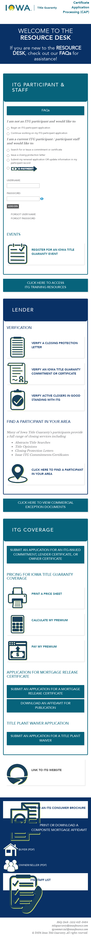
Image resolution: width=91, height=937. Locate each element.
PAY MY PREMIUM (44, 646)
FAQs (65, 53)
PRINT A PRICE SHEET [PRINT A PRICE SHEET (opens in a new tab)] (47, 594)
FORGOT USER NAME (23, 214)
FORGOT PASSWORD (23, 218)
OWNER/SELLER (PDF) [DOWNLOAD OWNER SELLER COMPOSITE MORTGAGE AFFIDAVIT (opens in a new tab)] (33, 865)
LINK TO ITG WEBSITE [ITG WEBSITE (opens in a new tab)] (46, 770)
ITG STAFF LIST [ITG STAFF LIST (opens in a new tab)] (40, 880)
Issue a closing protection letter (26, 155)
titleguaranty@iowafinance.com (70, 925)
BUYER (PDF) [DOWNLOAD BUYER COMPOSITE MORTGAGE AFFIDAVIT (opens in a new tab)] (27, 849)
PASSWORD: (14, 193)
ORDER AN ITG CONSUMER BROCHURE (58, 808)
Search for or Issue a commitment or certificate (34, 150)
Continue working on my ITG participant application (37, 133)
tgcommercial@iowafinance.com (70, 929)
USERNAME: (14, 180)
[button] (42, 199)
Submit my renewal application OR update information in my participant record (42, 161)
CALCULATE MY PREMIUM (50, 620)
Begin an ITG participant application (30, 128)
